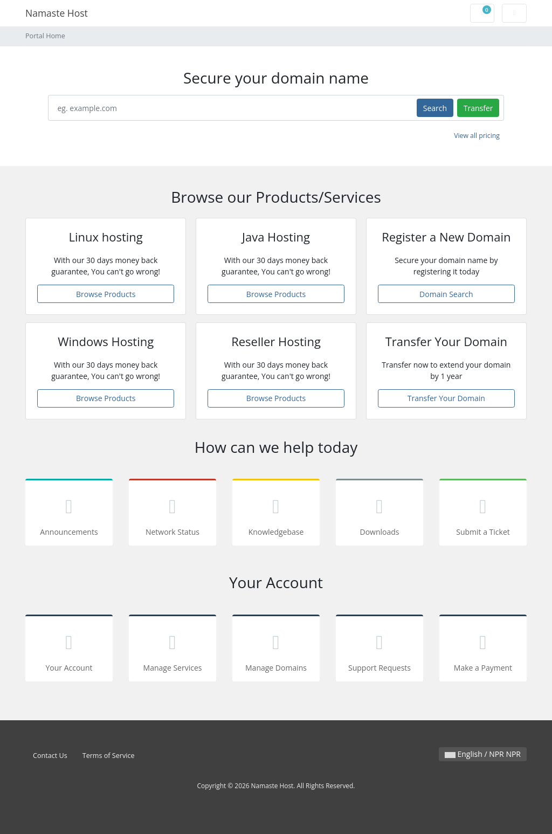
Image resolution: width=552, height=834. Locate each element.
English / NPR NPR (483, 754)
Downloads (379, 514)
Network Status (172, 514)
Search (435, 108)
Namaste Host (56, 12)
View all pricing (477, 135)
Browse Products (105, 294)
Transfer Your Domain (446, 398)
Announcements (69, 514)
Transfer (478, 108)
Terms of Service (108, 755)
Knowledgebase (276, 514)
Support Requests (379, 650)
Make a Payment (483, 650)
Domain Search (446, 294)
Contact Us (50, 755)
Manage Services (172, 650)
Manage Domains (276, 650)
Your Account (69, 650)
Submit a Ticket (483, 514)
